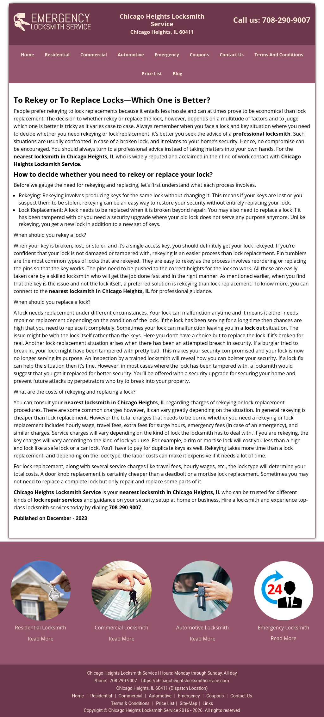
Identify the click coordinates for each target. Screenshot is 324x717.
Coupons (199, 55)
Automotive (131, 55)
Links (207, 703)
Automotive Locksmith (202, 627)
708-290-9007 (286, 20)
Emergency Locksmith (283, 627)
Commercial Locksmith (121, 627)
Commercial (93, 55)
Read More (40, 638)
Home (27, 55)
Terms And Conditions (278, 55)
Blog (177, 73)
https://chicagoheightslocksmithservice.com (185, 680)
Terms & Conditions (130, 703)
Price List (152, 73)
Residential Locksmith (40, 627)
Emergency (167, 55)
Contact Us (232, 55)
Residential (57, 55)
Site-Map (188, 703)
